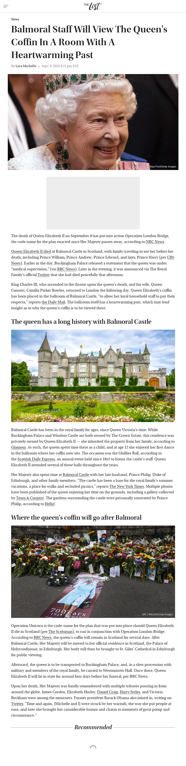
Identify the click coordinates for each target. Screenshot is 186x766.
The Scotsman (61, 631)
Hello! (50, 504)
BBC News (66, 269)
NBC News (155, 242)
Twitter (44, 275)
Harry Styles (130, 692)
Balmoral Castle (76, 475)
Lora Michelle (26, 66)
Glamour (18, 447)
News (15, 19)
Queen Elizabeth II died (31, 251)
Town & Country (30, 498)
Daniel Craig (107, 692)
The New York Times (126, 486)
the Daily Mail (53, 302)
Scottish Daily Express (36, 459)
